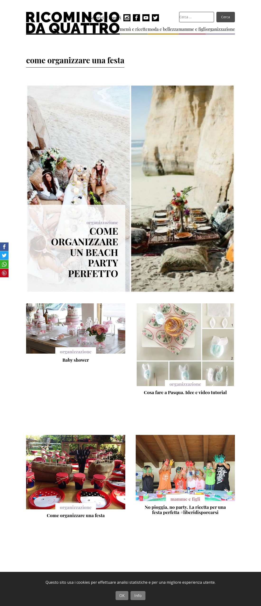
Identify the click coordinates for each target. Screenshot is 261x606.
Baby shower (75, 360)
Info (138, 595)
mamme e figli (192, 29)
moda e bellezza (163, 29)
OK (122, 595)
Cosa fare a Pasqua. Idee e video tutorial (185, 392)
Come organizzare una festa (76, 515)
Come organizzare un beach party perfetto (84, 251)
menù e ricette (134, 29)
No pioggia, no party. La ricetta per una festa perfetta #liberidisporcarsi (185, 509)
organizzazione (220, 29)
